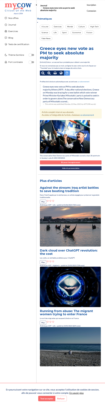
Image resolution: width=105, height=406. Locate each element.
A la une (45, 27)
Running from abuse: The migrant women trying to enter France (66, 312)
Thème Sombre (14, 55)
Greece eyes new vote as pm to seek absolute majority (57, 9)
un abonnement (83, 82)
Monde (70, 27)
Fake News (46, 38)
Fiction (89, 33)
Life (55, 33)
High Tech (94, 27)
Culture (81, 27)
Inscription (91, 5)
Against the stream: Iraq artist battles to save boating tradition (69, 189)
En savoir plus (76, 392)
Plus (43, 202)
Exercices (58, 27)
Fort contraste (14, 62)
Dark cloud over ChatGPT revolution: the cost (69, 252)
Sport (64, 33)
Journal (43, 5)
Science (45, 33)
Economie (76, 33)
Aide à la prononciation (70, 168)
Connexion (91, 11)
